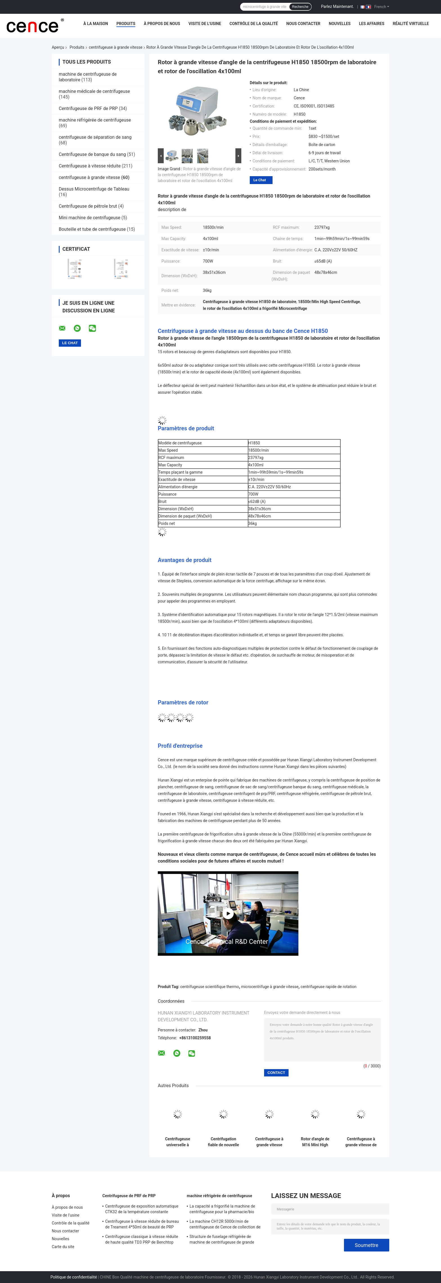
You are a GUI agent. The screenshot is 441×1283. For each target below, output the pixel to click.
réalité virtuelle (411, 23)
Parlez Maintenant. (337, 6)
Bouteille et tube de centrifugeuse (92, 229)
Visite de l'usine (204, 23)
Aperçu (58, 47)
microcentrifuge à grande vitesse (269, 986)
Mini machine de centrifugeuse (89, 217)
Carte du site (63, 1246)
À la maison (96, 23)
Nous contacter (303, 23)
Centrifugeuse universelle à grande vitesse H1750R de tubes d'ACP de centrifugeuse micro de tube (177, 1142)
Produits (125, 23)
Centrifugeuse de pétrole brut (88, 206)
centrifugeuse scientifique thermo (209, 986)
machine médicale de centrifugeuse (94, 91)
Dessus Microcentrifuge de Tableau (94, 189)
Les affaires (371, 23)
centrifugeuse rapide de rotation (328, 986)
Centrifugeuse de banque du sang (92, 154)
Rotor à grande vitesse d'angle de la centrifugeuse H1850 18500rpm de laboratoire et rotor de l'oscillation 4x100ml (199, 175)
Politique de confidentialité (73, 1277)
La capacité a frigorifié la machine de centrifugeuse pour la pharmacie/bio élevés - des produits (222, 1210)
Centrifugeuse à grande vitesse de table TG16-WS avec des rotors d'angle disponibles (361, 1142)
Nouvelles (339, 23)
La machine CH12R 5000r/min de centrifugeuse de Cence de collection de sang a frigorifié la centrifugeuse (225, 1225)
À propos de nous (162, 23)
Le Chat (259, 180)
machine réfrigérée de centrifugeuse (95, 120)
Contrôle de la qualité (254, 23)
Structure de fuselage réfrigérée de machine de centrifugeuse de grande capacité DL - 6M (222, 1240)
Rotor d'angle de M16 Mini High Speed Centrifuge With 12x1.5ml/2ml (315, 1142)
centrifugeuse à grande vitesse (116, 47)
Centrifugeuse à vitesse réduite (90, 166)
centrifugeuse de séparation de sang (95, 137)
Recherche (300, 7)
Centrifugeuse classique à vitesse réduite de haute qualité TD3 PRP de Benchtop (141, 1239)
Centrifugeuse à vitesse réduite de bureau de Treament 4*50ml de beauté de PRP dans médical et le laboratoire (142, 1225)
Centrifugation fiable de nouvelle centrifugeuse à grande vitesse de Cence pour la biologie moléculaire (223, 1142)
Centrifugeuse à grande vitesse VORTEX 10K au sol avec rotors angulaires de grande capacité (269, 1142)
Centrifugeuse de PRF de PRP (88, 108)
